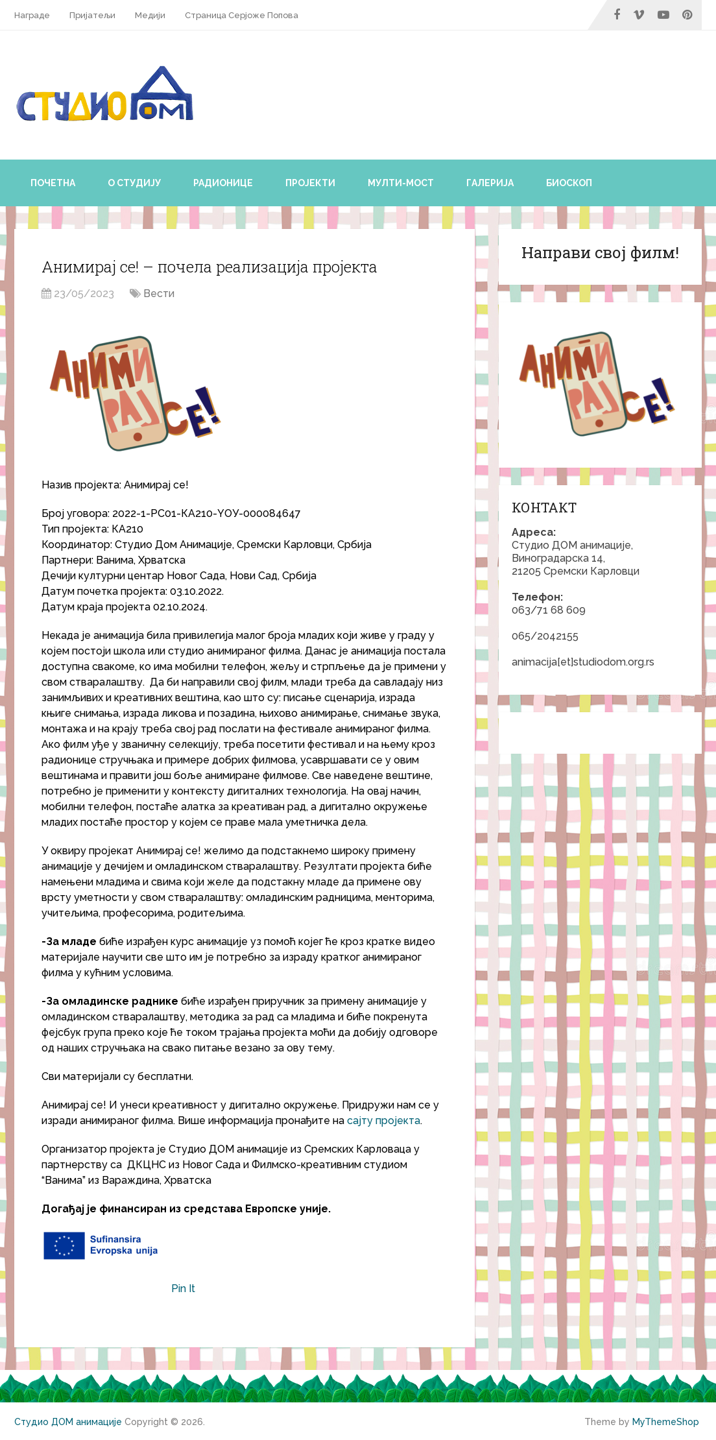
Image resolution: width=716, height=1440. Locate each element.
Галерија (490, 183)
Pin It (183, 1288)
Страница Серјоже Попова (241, 15)
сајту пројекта (383, 1120)
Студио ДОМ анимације (68, 1422)
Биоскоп (569, 183)
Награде (32, 15)
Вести (158, 293)
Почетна (52, 183)
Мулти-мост (401, 183)
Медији (150, 15)
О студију (134, 183)
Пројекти (310, 183)
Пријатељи (92, 15)
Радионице (223, 183)
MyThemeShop (665, 1422)
